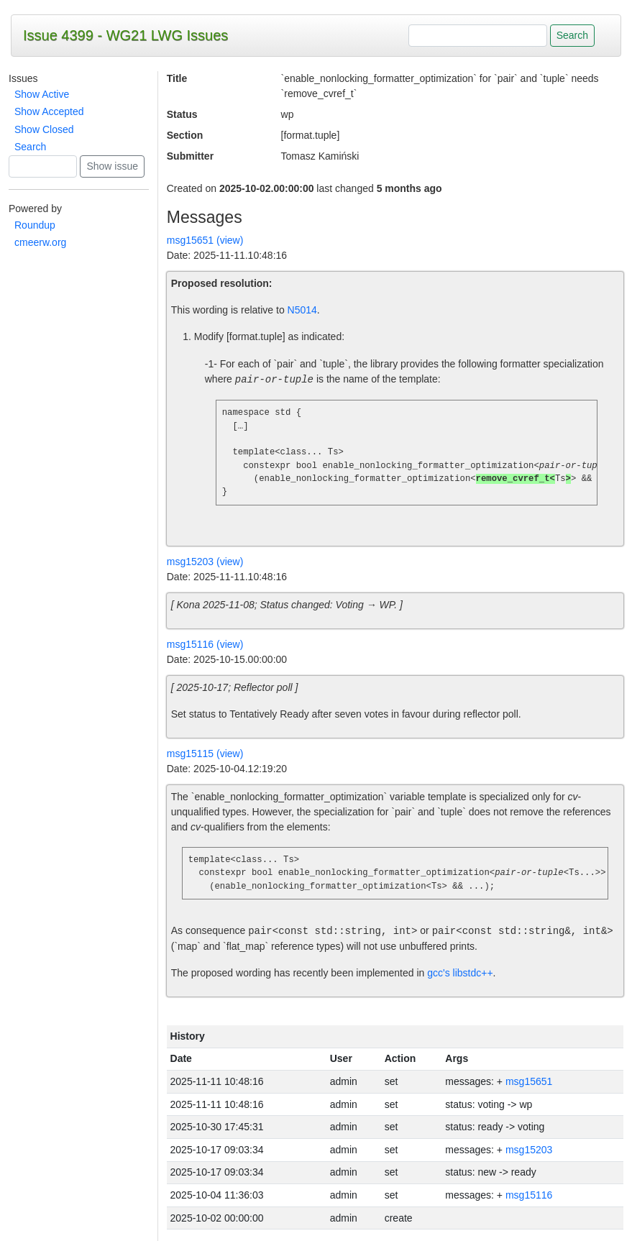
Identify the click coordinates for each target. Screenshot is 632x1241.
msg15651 (528, 1081)
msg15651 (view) (205, 240)
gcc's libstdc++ (460, 973)
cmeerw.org (40, 242)
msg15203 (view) (205, 561)
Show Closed (44, 129)
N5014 (302, 310)
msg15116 (528, 1195)
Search (30, 146)
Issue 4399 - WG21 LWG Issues (125, 35)
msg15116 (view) (205, 644)
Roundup (34, 225)
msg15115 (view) (205, 753)
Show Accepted (49, 111)
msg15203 (528, 1149)
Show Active (41, 94)
